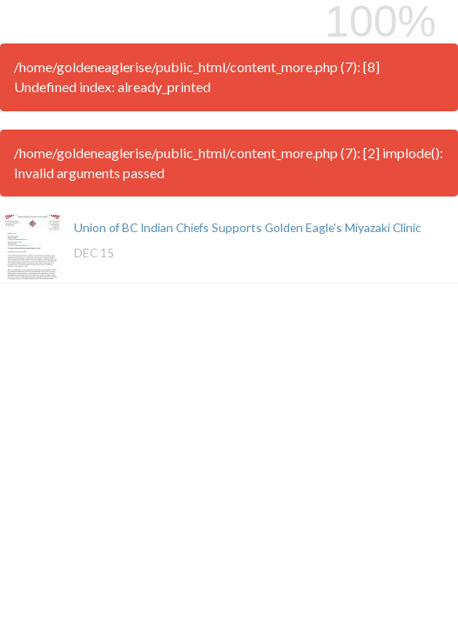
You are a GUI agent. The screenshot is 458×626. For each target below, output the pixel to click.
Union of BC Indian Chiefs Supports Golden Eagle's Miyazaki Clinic (247, 227)
